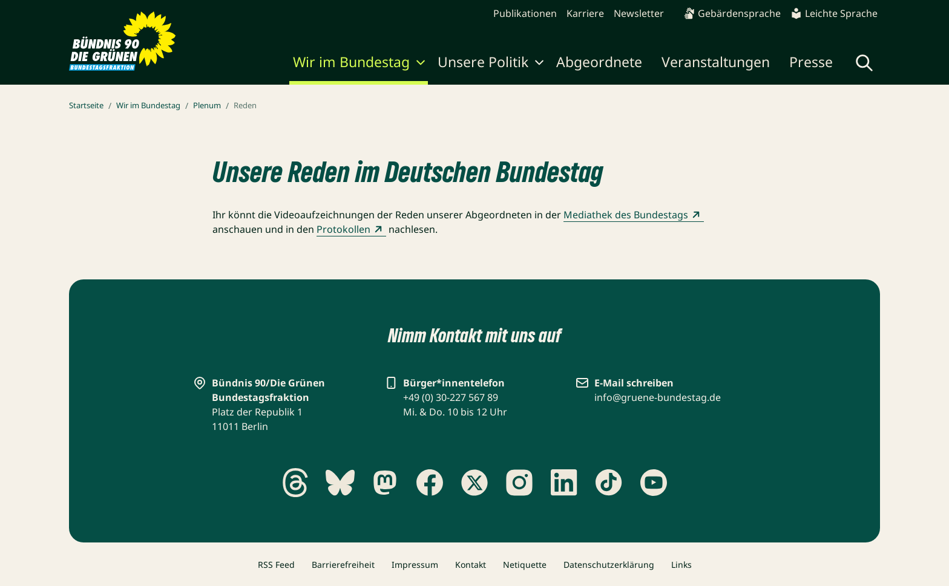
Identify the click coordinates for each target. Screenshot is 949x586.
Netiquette (525, 564)
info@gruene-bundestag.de (657, 397)
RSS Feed (276, 564)
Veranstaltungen (716, 61)
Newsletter (639, 13)
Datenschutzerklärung (608, 564)
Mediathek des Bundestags (633, 214)
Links (681, 564)
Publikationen (525, 13)
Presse (811, 61)
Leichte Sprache (834, 13)
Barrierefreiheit (343, 564)
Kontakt (470, 564)
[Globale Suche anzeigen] (864, 63)
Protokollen (351, 229)
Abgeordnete (599, 61)
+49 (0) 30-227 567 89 (450, 397)
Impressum (415, 564)
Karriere (585, 13)
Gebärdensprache (732, 13)
